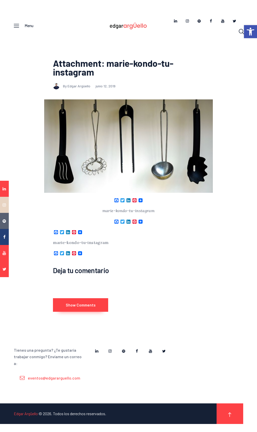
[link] (250, 31)
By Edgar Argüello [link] (72, 88)
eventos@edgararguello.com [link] (54, 385)
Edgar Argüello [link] (26, 421)
